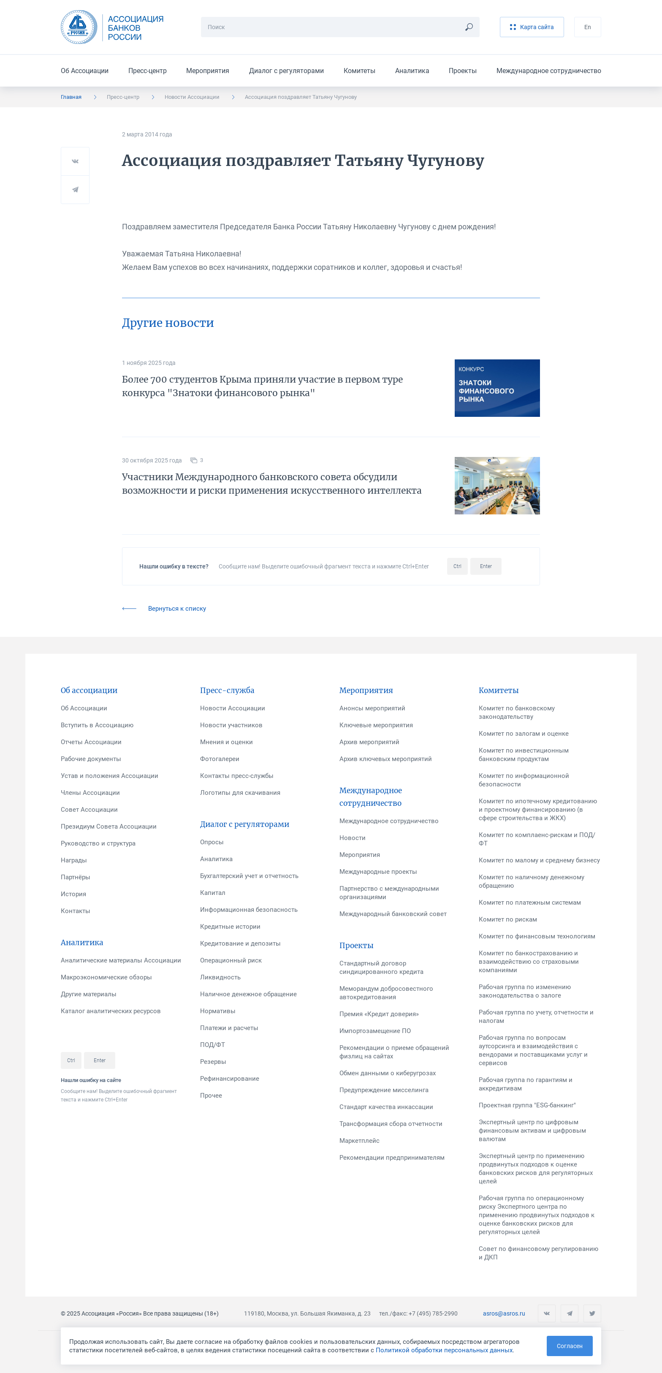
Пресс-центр (147, 71)
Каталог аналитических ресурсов (111, 1011)
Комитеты (359, 71)
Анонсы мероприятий (372, 708)
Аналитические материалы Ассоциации (121, 960)
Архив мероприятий (369, 742)
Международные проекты (378, 871)
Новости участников (231, 725)
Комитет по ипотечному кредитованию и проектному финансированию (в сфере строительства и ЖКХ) (538, 809)
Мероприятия (207, 71)
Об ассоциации (89, 690)
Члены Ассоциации (90, 793)
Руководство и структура (98, 843)
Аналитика (412, 71)
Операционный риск (231, 960)
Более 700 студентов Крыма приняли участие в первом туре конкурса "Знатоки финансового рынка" (262, 386)
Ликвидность (220, 977)
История (73, 894)
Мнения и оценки (226, 742)
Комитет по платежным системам (530, 902)
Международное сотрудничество (548, 71)
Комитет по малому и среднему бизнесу (539, 860)
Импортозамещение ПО (375, 1031)
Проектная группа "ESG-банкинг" (527, 1105)
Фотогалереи (219, 759)
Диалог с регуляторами (286, 71)
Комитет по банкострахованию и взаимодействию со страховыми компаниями (529, 961)
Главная (71, 97)
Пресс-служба (227, 690)
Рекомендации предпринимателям (392, 1157)
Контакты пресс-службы (237, 776)
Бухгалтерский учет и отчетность (249, 876)
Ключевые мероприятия (376, 725)
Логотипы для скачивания (240, 793)
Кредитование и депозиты (240, 943)
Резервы (213, 1062)
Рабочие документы (91, 759)
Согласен (570, 1346)
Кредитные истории (230, 926)
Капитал (212, 893)
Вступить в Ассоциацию (97, 725)
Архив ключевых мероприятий (385, 759)
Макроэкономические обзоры (106, 977)
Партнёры (75, 877)
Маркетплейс (359, 1141)
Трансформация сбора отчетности (390, 1124)
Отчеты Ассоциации (91, 742)
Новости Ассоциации (192, 97)
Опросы (212, 842)
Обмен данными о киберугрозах (387, 1073)
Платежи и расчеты (229, 1028)
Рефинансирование (229, 1078)
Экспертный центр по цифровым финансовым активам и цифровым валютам (532, 1130)
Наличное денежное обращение (248, 994)
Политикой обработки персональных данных (444, 1350)
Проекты (463, 71)
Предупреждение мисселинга (384, 1090)
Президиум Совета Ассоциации (109, 826)
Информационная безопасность (249, 910)
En (587, 27)
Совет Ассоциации (89, 809)
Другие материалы (89, 994)
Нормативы (218, 1011)
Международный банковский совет (393, 914)
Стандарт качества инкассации (386, 1107)
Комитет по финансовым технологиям (537, 936)
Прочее (211, 1095)
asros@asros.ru (504, 1313)
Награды (74, 860)
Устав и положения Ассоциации (109, 776)
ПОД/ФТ (212, 1045)
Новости (352, 838)
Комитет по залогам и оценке (524, 733)
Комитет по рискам (508, 919)
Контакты (75, 911)
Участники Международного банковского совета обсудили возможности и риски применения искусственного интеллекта (272, 483)
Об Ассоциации (85, 71)
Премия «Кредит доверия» (379, 1014)
